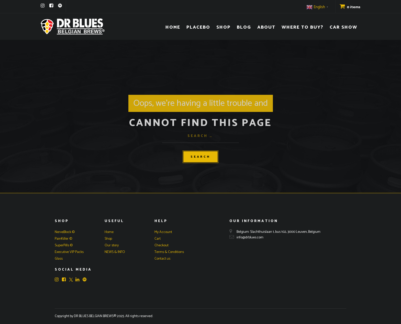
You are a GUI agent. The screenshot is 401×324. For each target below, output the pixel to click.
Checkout (161, 245)
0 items (350, 7)
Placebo (198, 27)
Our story (112, 245)
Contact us (162, 259)
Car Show (343, 27)
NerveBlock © (65, 232)
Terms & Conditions (169, 252)
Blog (244, 27)
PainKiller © (63, 239)
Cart (157, 239)
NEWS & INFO (115, 252)
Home (172, 27)
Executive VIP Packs (69, 252)
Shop (223, 27)
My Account (163, 232)
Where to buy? (303, 27)
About (266, 27)
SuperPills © (64, 245)
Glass (59, 259)
